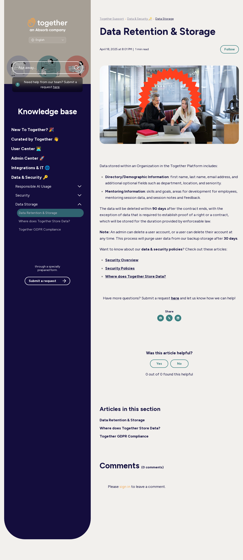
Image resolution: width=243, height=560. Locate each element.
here (56, 87)
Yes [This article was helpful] (159, 364)
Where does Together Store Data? (135, 276)
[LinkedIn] (178, 318)
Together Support (112, 19)
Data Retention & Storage (122, 420)
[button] (47, 129)
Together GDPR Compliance (124, 436)
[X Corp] (169, 318)
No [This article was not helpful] (179, 364)
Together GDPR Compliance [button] (40, 229)
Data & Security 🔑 (139, 19)
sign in (125, 486)
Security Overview (121, 260)
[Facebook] (160, 318)
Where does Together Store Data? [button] (44, 221)
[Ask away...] (47, 67)
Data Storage (164, 19)
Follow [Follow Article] (229, 49)
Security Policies (120, 268)
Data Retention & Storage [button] (38, 213)
